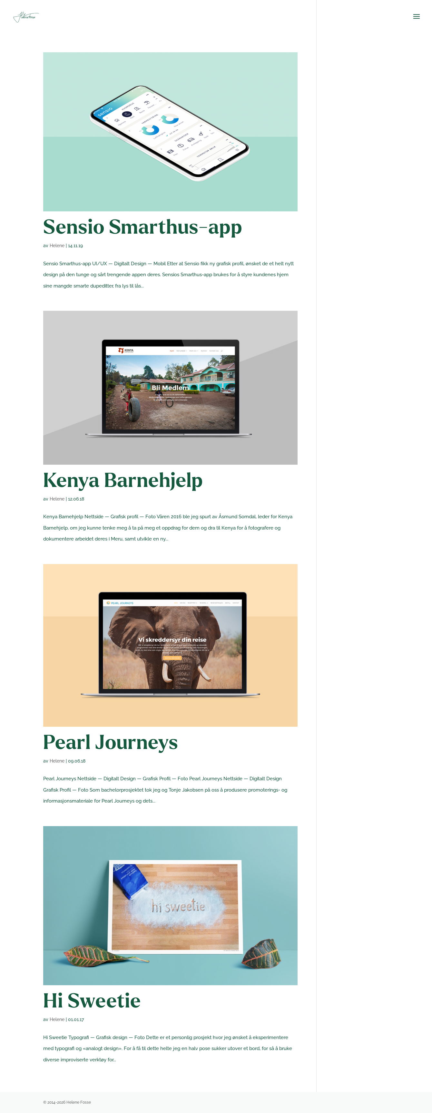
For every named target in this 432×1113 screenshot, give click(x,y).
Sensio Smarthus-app (142, 228)
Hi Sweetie (92, 1002)
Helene (57, 245)
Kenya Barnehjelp (123, 482)
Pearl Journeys (110, 744)
